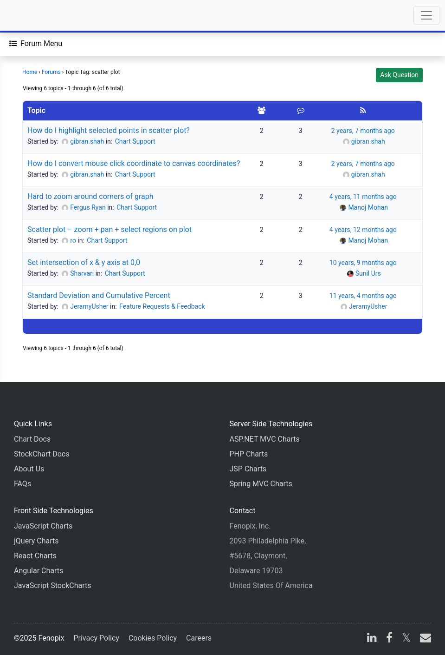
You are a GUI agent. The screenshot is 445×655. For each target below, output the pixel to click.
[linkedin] (372, 639)
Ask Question (399, 75)
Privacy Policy (96, 638)
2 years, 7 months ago (363, 130)
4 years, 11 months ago (363, 196)
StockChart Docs (41, 454)
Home (29, 72)
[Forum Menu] (36, 43)
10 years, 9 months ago (363, 262)
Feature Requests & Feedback (162, 306)
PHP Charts (249, 454)
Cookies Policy (153, 638)
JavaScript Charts (43, 526)
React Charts (35, 555)
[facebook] (389, 639)
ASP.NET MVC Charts (265, 439)
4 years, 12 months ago (363, 229)
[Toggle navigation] (426, 15)
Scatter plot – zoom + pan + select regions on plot (109, 229)
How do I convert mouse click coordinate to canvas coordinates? (133, 163)
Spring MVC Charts (261, 483)
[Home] (33, 15)
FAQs (22, 483)
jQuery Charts (36, 540)
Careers (199, 638)
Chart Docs (32, 439)
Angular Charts (38, 570)
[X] (406, 639)
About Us (29, 468)
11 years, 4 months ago (363, 295)
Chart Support (135, 141)
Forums (51, 72)
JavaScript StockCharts (52, 585)
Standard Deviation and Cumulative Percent (98, 295)
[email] (423, 639)
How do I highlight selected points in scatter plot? (108, 130)
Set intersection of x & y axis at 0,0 (83, 262)
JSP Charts (248, 468)
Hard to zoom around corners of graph (90, 196)
